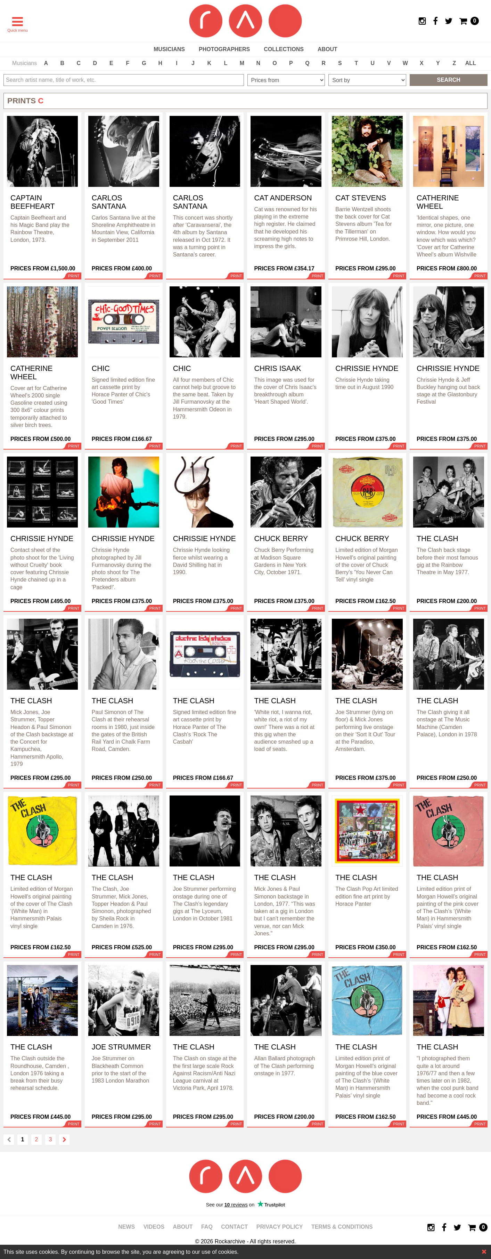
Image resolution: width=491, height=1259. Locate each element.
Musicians (169, 49)
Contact (234, 1227)
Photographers (224, 49)
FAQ (207, 1227)
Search (448, 80)
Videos (154, 1227)
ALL (470, 63)
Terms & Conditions (342, 1227)
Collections (284, 49)
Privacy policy (279, 1227)
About (327, 49)
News (126, 1227)
